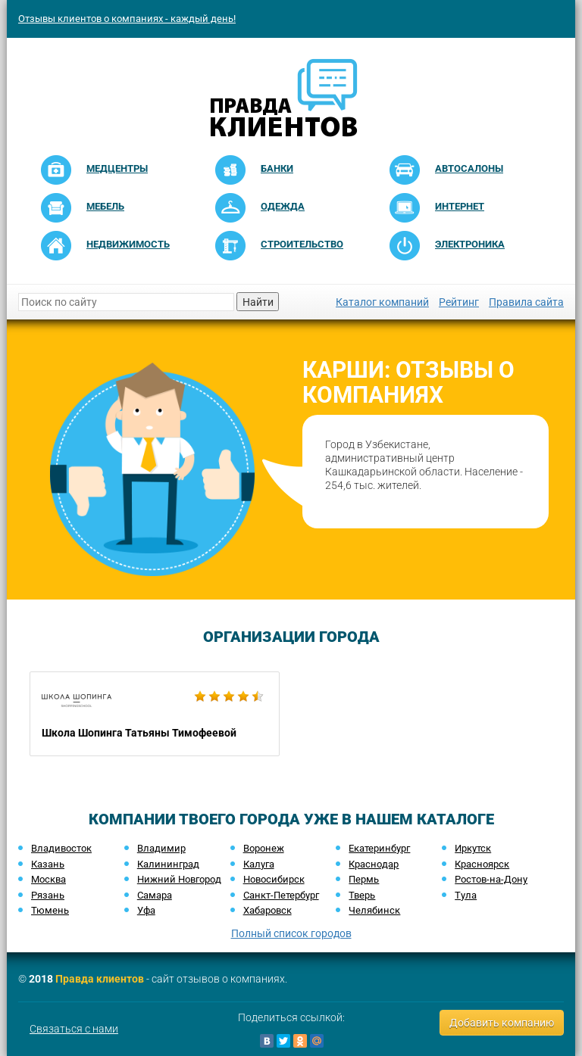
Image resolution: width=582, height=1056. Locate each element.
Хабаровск (267, 910)
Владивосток (61, 848)
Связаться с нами (74, 1029)
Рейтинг (459, 302)
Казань (47, 864)
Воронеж (263, 848)
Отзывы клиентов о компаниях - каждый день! (127, 18)
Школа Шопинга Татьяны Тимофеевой (154, 713)
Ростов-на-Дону (491, 879)
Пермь (364, 879)
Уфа (146, 910)
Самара (154, 895)
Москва (48, 879)
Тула (466, 895)
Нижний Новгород (179, 879)
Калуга (258, 864)
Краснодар (374, 864)
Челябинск (374, 910)
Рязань (47, 895)
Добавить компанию (501, 1023)
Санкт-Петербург (281, 895)
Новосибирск (274, 879)
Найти (258, 302)
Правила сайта (526, 302)
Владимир (161, 848)
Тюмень (50, 910)
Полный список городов (291, 933)
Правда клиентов (99, 979)
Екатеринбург (379, 848)
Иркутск (473, 848)
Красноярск (482, 864)
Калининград (168, 864)
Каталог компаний (382, 302)
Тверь (362, 895)
